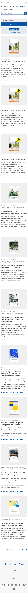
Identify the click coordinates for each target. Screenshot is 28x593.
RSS (14, 579)
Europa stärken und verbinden (13, 6)
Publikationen (23, 6)
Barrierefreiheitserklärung (14, 573)
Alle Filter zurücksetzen (14, 32)
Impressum (14, 570)
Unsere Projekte (4, 6)
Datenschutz (14, 576)
